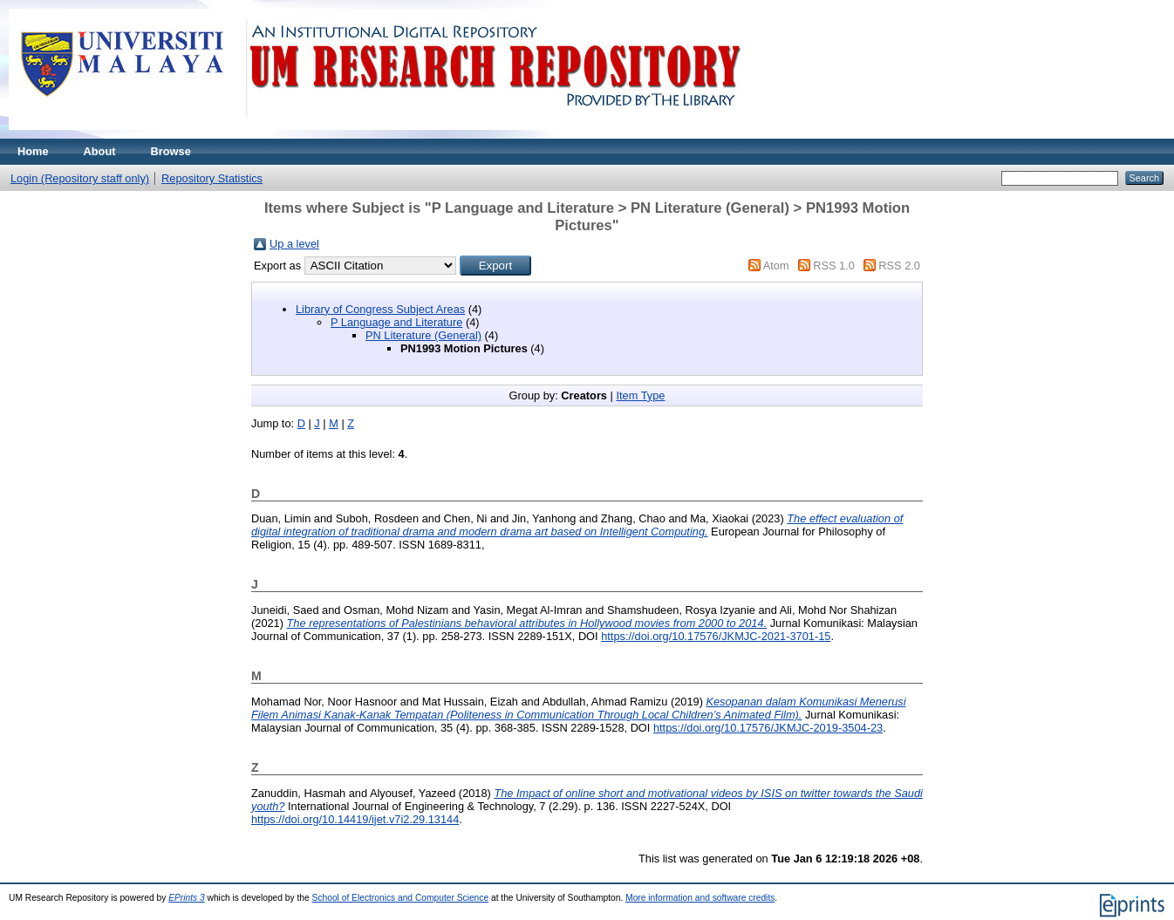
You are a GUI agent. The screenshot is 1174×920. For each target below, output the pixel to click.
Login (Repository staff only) (79, 178)
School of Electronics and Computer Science (400, 898)
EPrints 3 (186, 898)
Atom (776, 265)
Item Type (640, 395)
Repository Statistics (212, 178)
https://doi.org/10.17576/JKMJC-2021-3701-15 (715, 636)
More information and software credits (700, 898)
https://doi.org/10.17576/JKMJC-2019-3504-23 (768, 727)
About (100, 151)
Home (33, 151)
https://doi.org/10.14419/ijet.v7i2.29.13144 (355, 819)
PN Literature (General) (423, 335)
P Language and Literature (396, 322)
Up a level (294, 243)
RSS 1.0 (834, 265)
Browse (171, 151)
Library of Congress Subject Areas (380, 309)
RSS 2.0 (899, 265)
